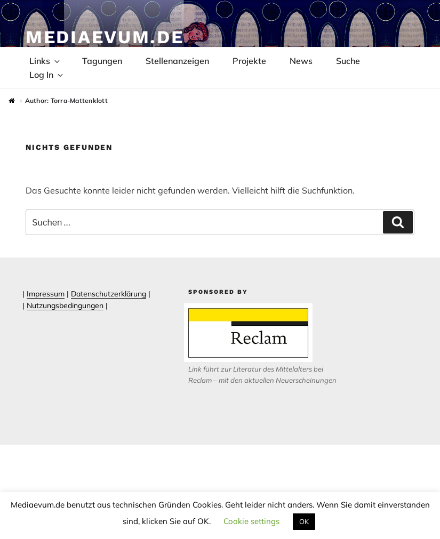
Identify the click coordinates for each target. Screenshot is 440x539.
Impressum (46, 294)
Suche (348, 60)
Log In (47, 74)
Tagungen (102, 60)
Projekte (249, 60)
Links (45, 60)
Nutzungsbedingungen (65, 305)
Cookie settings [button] (251, 521)
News (301, 60)
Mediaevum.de (105, 36)
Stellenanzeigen (177, 60)
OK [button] (304, 521)
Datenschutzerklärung (108, 294)
